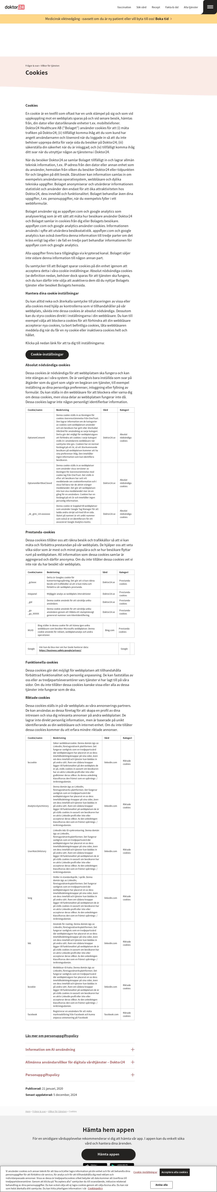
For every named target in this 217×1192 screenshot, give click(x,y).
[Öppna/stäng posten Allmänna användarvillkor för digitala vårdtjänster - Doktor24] (133, 1028)
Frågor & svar (32, 32)
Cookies (73, 1077)
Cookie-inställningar (47, 320)
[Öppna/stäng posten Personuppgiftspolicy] (133, 1041)
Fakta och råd (63, 1164)
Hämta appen (108, 1120)
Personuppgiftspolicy (42, 1041)
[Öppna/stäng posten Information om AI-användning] (133, 1016)
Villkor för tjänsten (50, 32)
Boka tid (162, 18)
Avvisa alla (162, 1184)
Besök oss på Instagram (178, 1165)
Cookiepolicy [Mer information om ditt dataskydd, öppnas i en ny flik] (95, 1188)
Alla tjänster (191, 7)
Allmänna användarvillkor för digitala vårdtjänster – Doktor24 (75, 1028)
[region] (108, 1179)
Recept (156, 7)
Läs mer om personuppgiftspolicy (51, 1002)
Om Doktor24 (106, 1164)
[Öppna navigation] (208, 7)
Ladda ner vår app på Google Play (122, 1133)
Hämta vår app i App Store (95, 1133)
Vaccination (124, 7)
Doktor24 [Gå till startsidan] (15, 7)
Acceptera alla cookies (175, 1172)
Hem (27, 1077)
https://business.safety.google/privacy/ (60, 616)
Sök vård (141, 7)
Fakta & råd (172, 7)
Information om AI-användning (50, 1015)
